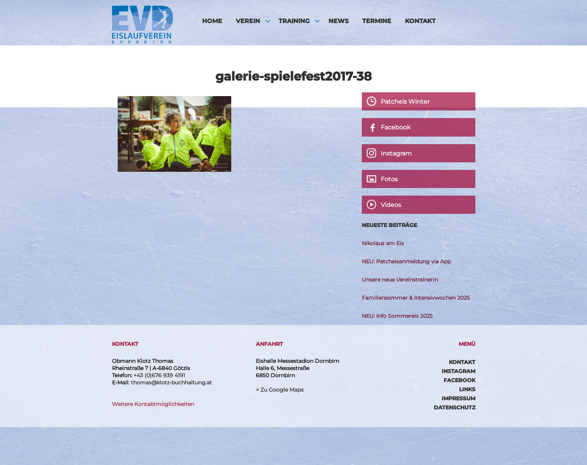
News (339, 21)
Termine (376, 21)
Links (467, 389)
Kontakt (420, 21)
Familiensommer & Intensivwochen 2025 (416, 297)
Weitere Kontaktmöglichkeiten (153, 404)
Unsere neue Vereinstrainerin (400, 279)
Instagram (458, 371)
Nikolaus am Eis (383, 243)
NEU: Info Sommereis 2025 (397, 316)
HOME (212, 21)
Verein (248, 21)
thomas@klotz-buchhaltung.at (171, 382)
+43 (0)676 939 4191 (159, 375)
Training (294, 21)
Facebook (459, 380)
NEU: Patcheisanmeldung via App (406, 261)
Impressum (458, 398)
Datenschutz (454, 407)
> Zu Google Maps (280, 390)
